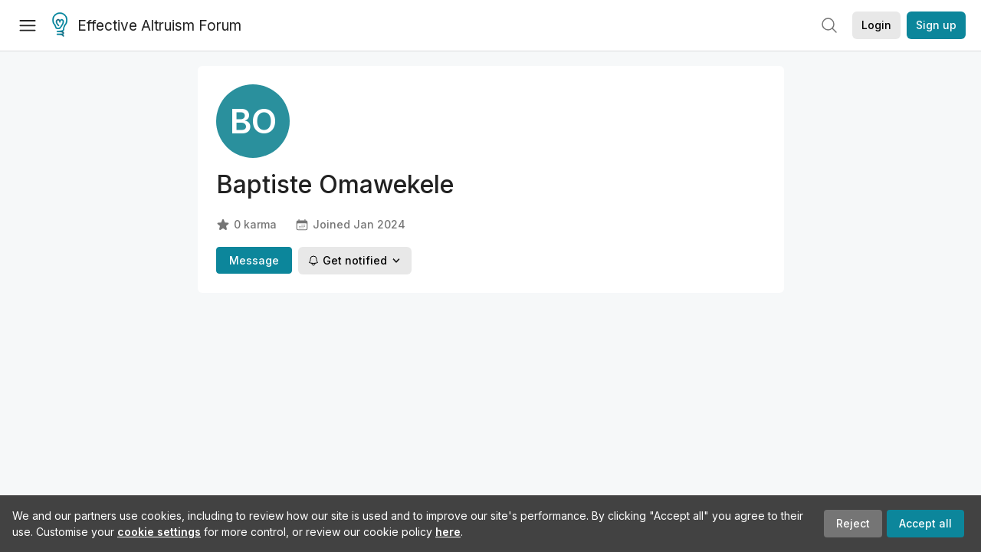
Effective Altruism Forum (146, 26)
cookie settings (159, 531)
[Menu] (27, 25)
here (448, 531)
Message (254, 260)
